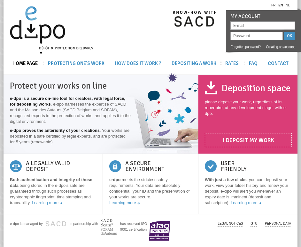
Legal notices (230, 223)
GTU (254, 223)
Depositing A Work (194, 63)
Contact (278, 63)
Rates (232, 63)
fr (273, 5)
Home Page (25, 63)
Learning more (45, 202)
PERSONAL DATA (278, 223)
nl (288, 5)
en (280, 5)
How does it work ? (138, 63)
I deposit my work (248, 140)
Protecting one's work (76, 63)
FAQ (253, 63)
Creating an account (280, 47)
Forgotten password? (246, 47)
